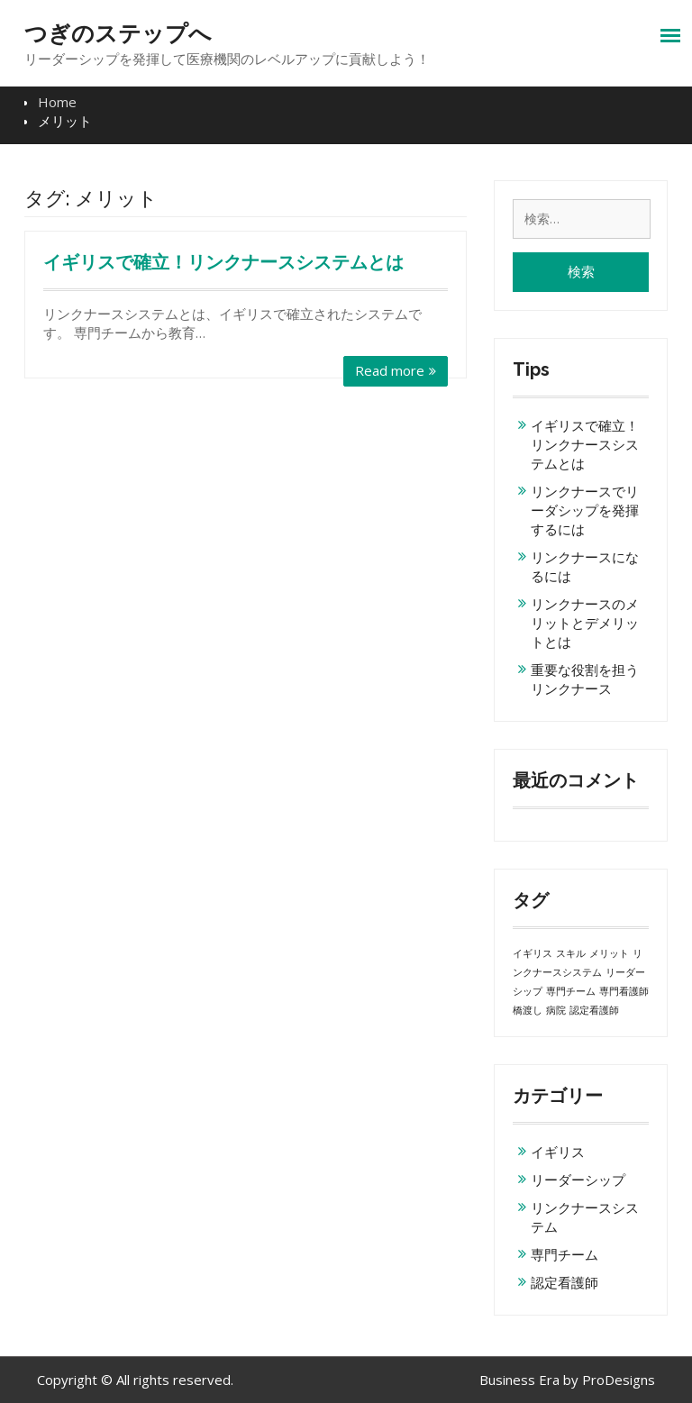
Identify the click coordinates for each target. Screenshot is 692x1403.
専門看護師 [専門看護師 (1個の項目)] (624, 991)
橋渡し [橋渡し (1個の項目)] (527, 1010)
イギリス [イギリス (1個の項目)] (532, 953)
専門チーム (564, 1254)
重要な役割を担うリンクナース (585, 679)
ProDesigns (618, 1380)
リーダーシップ (578, 1180)
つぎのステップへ (118, 33)
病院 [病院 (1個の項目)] (556, 1010)
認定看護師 (564, 1282)
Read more (389, 370)
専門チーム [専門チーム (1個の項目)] (571, 991)
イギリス (558, 1152)
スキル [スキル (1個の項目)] (571, 953)
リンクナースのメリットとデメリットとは (585, 623)
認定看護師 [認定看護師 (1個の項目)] (594, 1010)
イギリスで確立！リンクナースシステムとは (223, 262)
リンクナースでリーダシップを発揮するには (585, 510)
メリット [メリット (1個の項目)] (609, 953)
